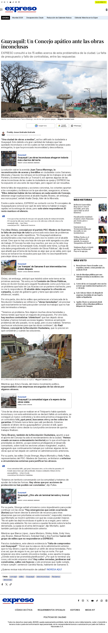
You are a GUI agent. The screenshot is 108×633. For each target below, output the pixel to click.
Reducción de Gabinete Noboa (59, 18)
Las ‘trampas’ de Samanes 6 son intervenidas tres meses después (42, 267)
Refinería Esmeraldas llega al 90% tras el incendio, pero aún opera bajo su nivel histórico (82, 208)
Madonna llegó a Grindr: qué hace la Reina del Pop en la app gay (84, 249)
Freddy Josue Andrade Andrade (21, 132)
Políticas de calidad (55, 617)
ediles (21, 577)
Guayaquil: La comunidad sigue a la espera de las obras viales (42, 400)
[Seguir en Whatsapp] (76, 125)
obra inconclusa (43, 577)
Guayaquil (30, 577)
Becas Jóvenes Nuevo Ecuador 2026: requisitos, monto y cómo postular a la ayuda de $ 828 (90, 267)
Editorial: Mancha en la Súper (86, 18)
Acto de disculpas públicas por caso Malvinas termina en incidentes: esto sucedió (89, 276)
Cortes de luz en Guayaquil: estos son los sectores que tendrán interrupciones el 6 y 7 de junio (91, 285)
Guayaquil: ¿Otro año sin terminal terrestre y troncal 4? (43, 496)
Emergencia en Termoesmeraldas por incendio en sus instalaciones (82, 230)
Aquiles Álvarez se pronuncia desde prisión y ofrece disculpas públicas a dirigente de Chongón (89, 304)
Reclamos (56, 577)
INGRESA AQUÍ (54, 569)
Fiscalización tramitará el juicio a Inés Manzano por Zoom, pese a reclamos (83, 220)
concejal (13, 577)
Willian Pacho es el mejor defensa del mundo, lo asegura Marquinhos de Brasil (82, 240)
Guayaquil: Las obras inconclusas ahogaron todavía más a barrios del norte (43, 158)
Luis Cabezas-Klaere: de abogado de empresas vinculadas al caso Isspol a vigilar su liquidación (89, 295)
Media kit (90, 610)
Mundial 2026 (17, 18)
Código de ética (23, 610)
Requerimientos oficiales (51, 610)
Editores (75, 610)
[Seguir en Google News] (40, 125)
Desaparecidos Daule (34, 18)
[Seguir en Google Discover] (62, 125)
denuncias (8, 580)
